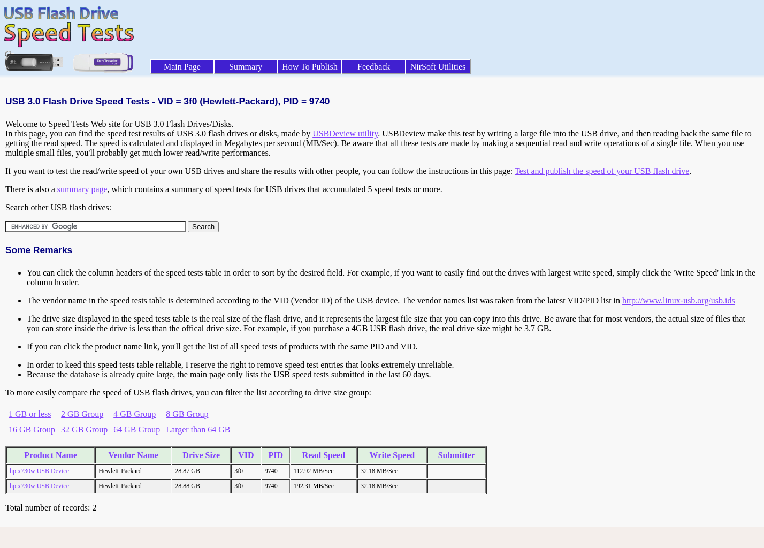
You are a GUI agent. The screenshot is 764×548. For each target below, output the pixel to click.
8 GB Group (187, 413)
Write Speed (392, 455)
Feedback (373, 66)
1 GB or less (30, 413)
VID (246, 455)
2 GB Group (82, 413)
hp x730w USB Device (39, 471)
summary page (82, 189)
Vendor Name (133, 455)
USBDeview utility (345, 133)
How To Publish (310, 66)
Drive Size (201, 455)
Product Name (50, 455)
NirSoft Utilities (438, 66)
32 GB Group (84, 429)
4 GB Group (134, 413)
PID (275, 455)
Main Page (182, 66)
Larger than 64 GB (198, 429)
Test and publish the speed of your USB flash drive (602, 171)
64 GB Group (136, 429)
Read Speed (323, 455)
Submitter (456, 455)
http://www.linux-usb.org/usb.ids (678, 300)
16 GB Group (32, 429)
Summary (245, 66)
